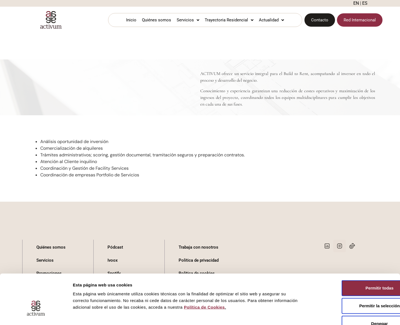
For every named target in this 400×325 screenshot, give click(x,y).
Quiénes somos (156, 20)
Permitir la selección (353, 270)
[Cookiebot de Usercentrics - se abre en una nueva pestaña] (36, 314)
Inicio (131, 20)
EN (356, 3)
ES (365, 3)
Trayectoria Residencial (229, 20)
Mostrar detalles (300, 314)
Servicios (188, 20)
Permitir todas (354, 253)
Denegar (353, 288)
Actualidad (271, 20)
